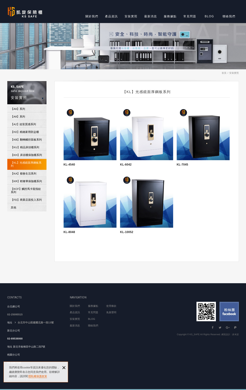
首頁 (224, 73)
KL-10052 (126, 232)
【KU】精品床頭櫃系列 (25, 147)
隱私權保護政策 (37, 376)
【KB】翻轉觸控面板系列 (26, 139)
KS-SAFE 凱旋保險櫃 (25, 11)
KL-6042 (126, 164)
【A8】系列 (18, 116)
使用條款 (111, 305)
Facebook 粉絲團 (229, 311)
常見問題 (189, 16)
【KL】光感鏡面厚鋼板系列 (26, 164)
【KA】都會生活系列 (24, 173)
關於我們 (92, 16)
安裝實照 (131, 16)
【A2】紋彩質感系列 (23, 124)
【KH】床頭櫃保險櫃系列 (26, 154)
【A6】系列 (18, 108)
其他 (13, 207)
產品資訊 (111, 16)
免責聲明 (111, 312)
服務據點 (170, 16)
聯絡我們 (229, 16)
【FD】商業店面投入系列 (26, 199)
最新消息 (150, 16)
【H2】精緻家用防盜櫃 (25, 131)
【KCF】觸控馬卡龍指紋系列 (26, 190)
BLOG (209, 16)
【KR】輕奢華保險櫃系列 (26, 181)
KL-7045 (182, 164)
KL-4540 (69, 164)
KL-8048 (69, 232)
